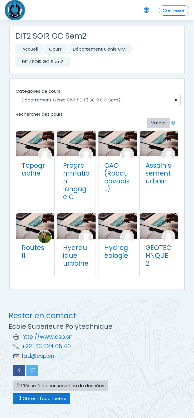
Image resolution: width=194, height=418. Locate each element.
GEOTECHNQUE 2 (158, 255)
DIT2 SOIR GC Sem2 (42, 61)
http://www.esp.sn (47, 337)
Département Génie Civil (99, 49)
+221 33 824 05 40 (46, 346)
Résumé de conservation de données (60, 386)
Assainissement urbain (158, 173)
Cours (55, 49)
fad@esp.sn (37, 356)
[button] (174, 123)
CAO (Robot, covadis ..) (117, 177)
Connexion (174, 10)
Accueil (30, 49)
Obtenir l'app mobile (42, 398)
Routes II (33, 251)
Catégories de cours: (38, 91)
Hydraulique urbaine (76, 255)
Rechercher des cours (39, 114)
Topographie (33, 169)
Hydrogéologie (116, 251)
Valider (158, 123)
